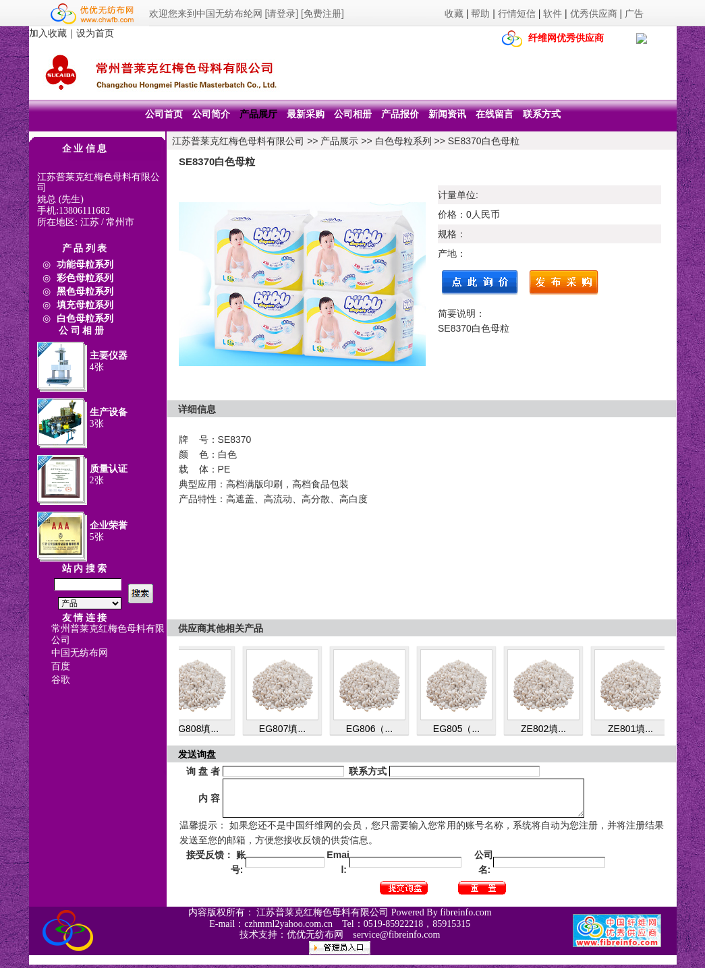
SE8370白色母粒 (483, 140)
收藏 (454, 13)
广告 (634, 13)
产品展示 (339, 140)
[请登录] (281, 13)
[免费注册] (322, 13)
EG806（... (373, 728)
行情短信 (517, 13)
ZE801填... (634, 728)
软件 (552, 13)
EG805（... (460, 728)
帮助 (480, 13)
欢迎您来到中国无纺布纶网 (205, 13)
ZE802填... (547, 728)
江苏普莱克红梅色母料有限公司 (238, 140)
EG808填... (199, 728)
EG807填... (286, 728)
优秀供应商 (593, 13)
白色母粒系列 (403, 140)
